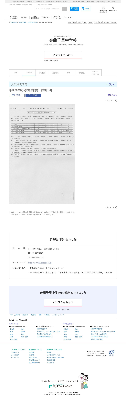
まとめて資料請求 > (101, 1)
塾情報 (49, 352)
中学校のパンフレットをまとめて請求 (103, 331)
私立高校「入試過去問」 (45, 334)
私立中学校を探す (96, 329)
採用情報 (31, 355)
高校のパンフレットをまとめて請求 (48, 331)
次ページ (110, 100)
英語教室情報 (51, 360)
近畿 (11, 337)
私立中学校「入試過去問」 (99, 334)
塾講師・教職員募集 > (79, 1)
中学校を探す (22, 22)
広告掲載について (34, 360)
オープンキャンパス (95, 73)
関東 (11, 331)
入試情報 (29, 72)
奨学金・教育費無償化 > (18, 1)
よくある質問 (15, 355)
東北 (22, 329)
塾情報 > (59, 1)
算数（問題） (17, 95)
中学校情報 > (40, 1)
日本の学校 (14, 22)
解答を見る (112, 95)
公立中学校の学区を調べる (99, 337)
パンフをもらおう (63, 55)
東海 (11, 334)
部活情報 (42, 73)
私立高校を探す (42, 329)
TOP (15, 73)
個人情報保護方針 (34, 362)
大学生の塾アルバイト (53, 355)
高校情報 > (30, 1)
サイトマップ (15, 357)
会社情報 (31, 352)
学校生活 (82, 73)
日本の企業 (50, 362)
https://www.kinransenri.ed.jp (39, 263)
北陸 (22, 334)
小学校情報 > (50, 1)
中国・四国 (24, 337)
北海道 (80, 22)
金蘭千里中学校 (32, 22)
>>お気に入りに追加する (75, 44)
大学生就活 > (90, 1)
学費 (68, 73)
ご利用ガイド (15, 352)
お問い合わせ (33, 357)
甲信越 (23, 331)
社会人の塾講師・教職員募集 (55, 357)
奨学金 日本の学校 (97, 339)
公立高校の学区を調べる (45, 337)
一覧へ (111, 84)
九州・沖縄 (13, 339)
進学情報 (55, 73)
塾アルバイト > (67, 1)
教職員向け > (111, 1)
